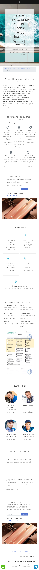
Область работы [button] (27, 554)
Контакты (25, 551)
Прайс (20, 551)
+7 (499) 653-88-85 (19, 44)
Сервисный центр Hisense (10, 68)
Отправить (24, 189)
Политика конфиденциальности (13, 554)
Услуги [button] (13, 551)
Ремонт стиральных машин (24, 68)
